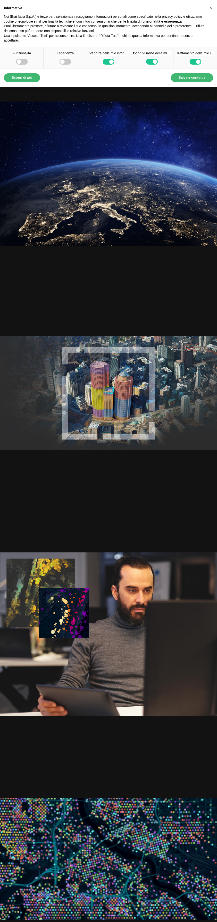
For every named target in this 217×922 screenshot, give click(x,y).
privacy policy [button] (172, 16)
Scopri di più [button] (22, 77)
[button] (211, 8)
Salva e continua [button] (192, 77)
